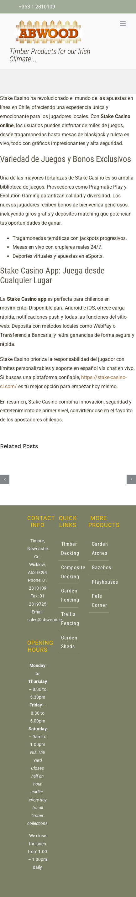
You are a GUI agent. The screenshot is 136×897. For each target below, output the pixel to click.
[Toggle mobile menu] (123, 23)
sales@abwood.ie (44, 619)
